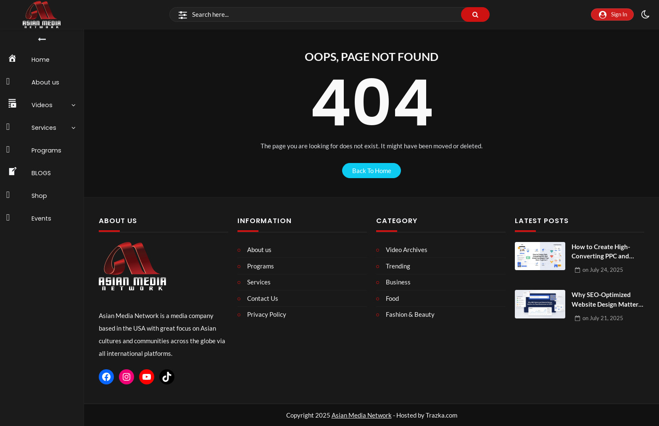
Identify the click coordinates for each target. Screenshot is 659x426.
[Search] (329, 14)
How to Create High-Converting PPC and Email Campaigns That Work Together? (603, 252)
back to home (371, 170)
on (603, 269)
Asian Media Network (362, 415)
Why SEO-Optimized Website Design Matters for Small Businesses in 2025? (606, 300)
